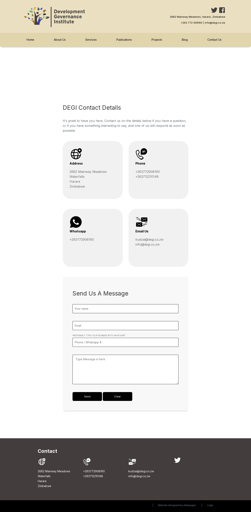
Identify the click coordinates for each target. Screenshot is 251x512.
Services (91, 39)
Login (210, 505)
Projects (157, 39)
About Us (60, 39)
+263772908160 (147, 172)
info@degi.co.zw (147, 244)
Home (30, 39)
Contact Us (214, 39)
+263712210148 (147, 177)
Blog (185, 39)
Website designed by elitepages (177, 505)
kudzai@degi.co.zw (149, 239)
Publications (124, 39)
